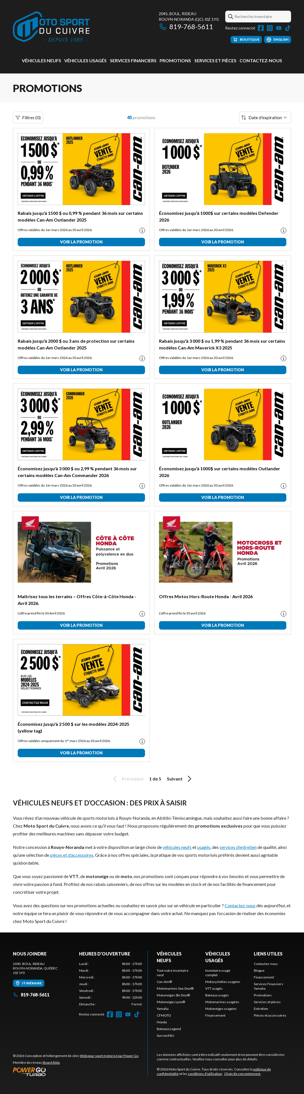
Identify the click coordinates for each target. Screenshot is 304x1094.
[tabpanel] (110, 984)
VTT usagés (214, 988)
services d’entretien (238, 847)
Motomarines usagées (222, 1002)
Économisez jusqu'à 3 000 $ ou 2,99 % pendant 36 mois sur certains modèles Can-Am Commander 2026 (77, 472)
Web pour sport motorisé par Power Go (109, 1056)
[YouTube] (278, 28)
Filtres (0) (28, 117)
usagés (203, 847)
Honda (162, 1022)
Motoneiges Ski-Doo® (173, 995)
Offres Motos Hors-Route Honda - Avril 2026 (206, 596)
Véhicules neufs (41, 60)
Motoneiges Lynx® (171, 1002)
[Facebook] (260, 28)
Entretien (261, 1009)
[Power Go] (76, 1071)
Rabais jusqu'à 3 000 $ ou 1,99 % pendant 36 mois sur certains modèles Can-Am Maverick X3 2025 (222, 344)
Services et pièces (215, 60)
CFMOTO (164, 1015)
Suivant (180, 778)
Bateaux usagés (217, 995)
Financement (215, 1015)
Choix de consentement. (242, 1074)
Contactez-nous (260, 60)
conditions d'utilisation (205, 1074)
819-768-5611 (186, 26)
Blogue (259, 970)
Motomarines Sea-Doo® (175, 988)
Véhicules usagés (85, 60)
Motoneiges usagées (221, 1009)
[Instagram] (269, 28)
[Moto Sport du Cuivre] (51, 27)
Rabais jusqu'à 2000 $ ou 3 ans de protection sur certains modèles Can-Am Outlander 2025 (76, 344)
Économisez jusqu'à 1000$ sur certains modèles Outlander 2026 (219, 472)
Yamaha (163, 1009)
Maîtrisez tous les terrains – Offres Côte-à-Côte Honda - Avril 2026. (77, 600)
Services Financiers (133, 60)
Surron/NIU (165, 1035)
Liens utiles (268, 953)
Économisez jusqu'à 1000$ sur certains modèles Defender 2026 (218, 216)
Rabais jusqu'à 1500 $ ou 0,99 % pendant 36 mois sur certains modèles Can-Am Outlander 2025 (80, 216)
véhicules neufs (177, 847)
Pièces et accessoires (270, 1015)
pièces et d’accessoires (71, 855)
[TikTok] (287, 28)
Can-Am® (164, 982)
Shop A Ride (51, 1062)
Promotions (175, 60)
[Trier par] (265, 117)
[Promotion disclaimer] (142, 230)
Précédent (127, 778)
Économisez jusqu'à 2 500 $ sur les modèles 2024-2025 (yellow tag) (73, 727)
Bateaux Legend (169, 1029)
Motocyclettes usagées (222, 982)
